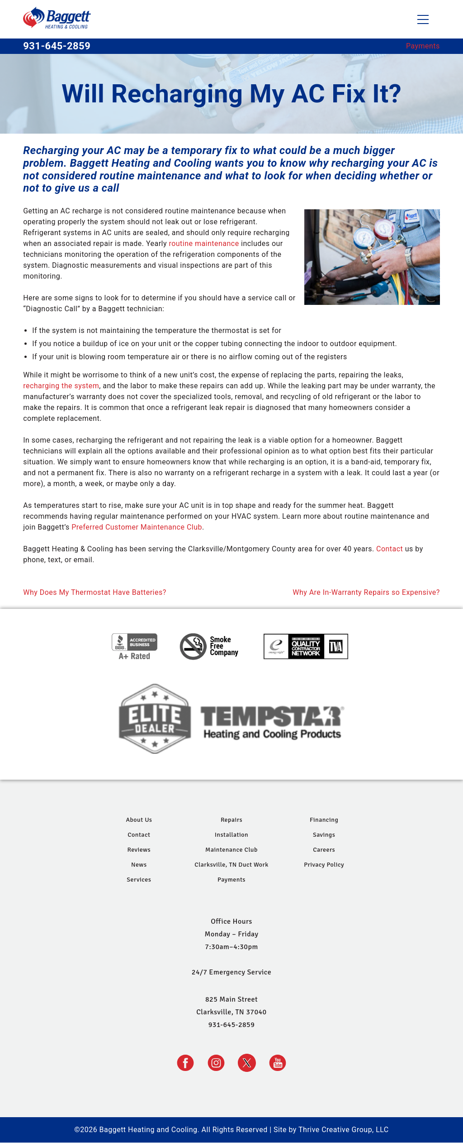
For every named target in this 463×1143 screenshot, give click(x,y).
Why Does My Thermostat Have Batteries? (94, 592)
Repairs (231, 820)
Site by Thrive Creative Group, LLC (331, 1129)
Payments (423, 46)
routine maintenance (204, 243)
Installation (231, 835)
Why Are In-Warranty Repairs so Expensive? (366, 592)
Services (139, 879)
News (139, 864)
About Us (139, 820)
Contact (389, 549)
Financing (324, 820)
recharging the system (61, 385)
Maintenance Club (231, 850)
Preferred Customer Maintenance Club (136, 527)
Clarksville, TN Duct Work (231, 864)
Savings (324, 835)
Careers (324, 850)
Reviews (139, 850)
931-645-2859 (56, 46)
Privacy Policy (324, 864)
